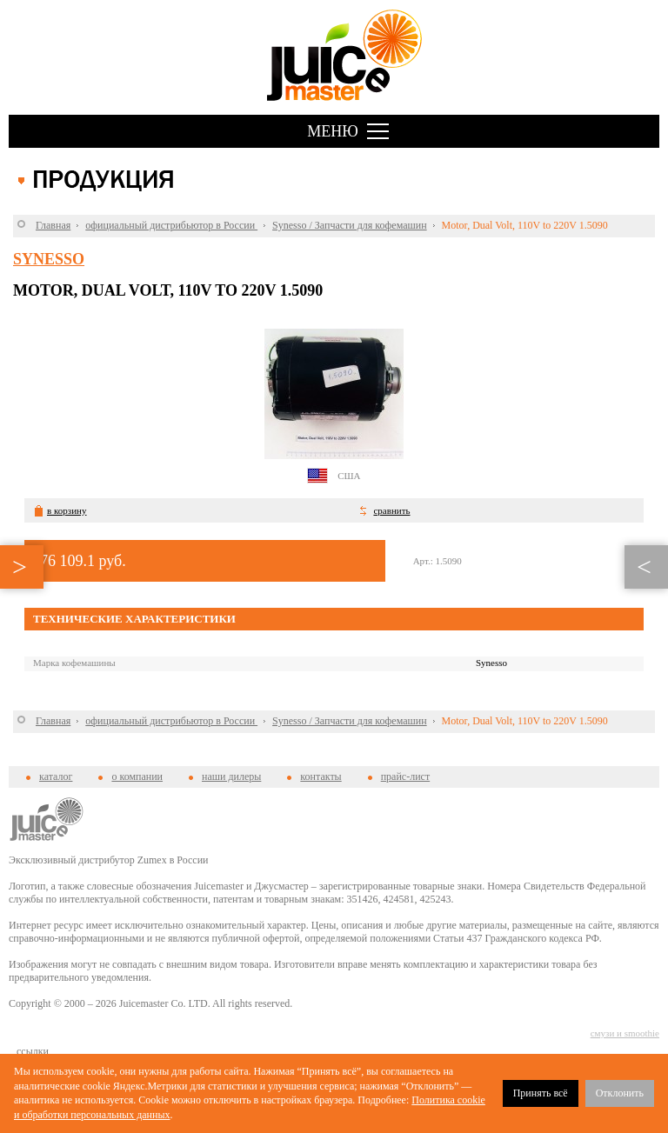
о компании (137, 776)
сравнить (391, 510)
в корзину (66, 510)
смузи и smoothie (625, 1033)
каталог (55, 776)
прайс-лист (405, 776)
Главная (53, 225)
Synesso (48, 259)
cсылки (33, 1051)
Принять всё (540, 1093)
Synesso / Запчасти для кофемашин (349, 225)
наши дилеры (231, 776)
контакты (320, 776)
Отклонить (620, 1093)
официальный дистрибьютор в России (171, 225)
